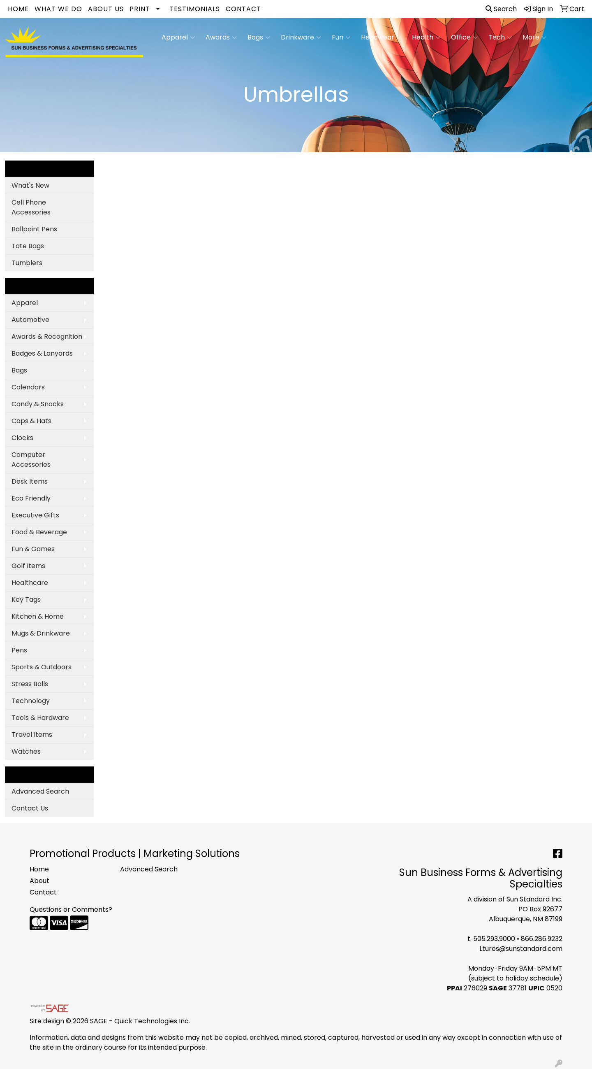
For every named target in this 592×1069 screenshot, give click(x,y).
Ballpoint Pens (34, 229)
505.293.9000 (494, 938)
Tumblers (27, 263)
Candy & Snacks (38, 404)
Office (464, 37)
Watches (26, 751)
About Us (106, 9)
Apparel (178, 37)
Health (426, 37)
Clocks (22, 438)
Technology (31, 701)
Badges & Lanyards (42, 353)
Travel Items (32, 734)
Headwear (381, 37)
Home (18, 9)
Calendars (28, 387)
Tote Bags (28, 246)
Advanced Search (40, 791)
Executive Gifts (35, 515)
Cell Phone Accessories (31, 207)
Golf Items (28, 566)
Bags (258, 37)
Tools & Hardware (40, 717)
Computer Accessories (31, 459)
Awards (221, 37)
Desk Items (30, 481)
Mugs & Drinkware (41, 633)
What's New (30, 185)
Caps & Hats (31, 421)
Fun (341, 37)
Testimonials (194, 9)
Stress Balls (30, 684)
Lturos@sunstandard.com (520, 948)
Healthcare (30, 582)
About (39, 880)
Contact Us (30, 808)
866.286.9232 (541, 938)
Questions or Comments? (71, 909)
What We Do (58, 9)
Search (501, 9)
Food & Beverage (39, 532)
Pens (19, 650)
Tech (500, 37)
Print (140, 9)
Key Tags (26, 599)
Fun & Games (33, 549)
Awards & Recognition (47, 336)
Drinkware (301, 37)
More (534, 37)
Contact (243, 9)
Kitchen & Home (38, 616)
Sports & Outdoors (42, 667)
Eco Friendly (31, 498)
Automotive (30, 319)
